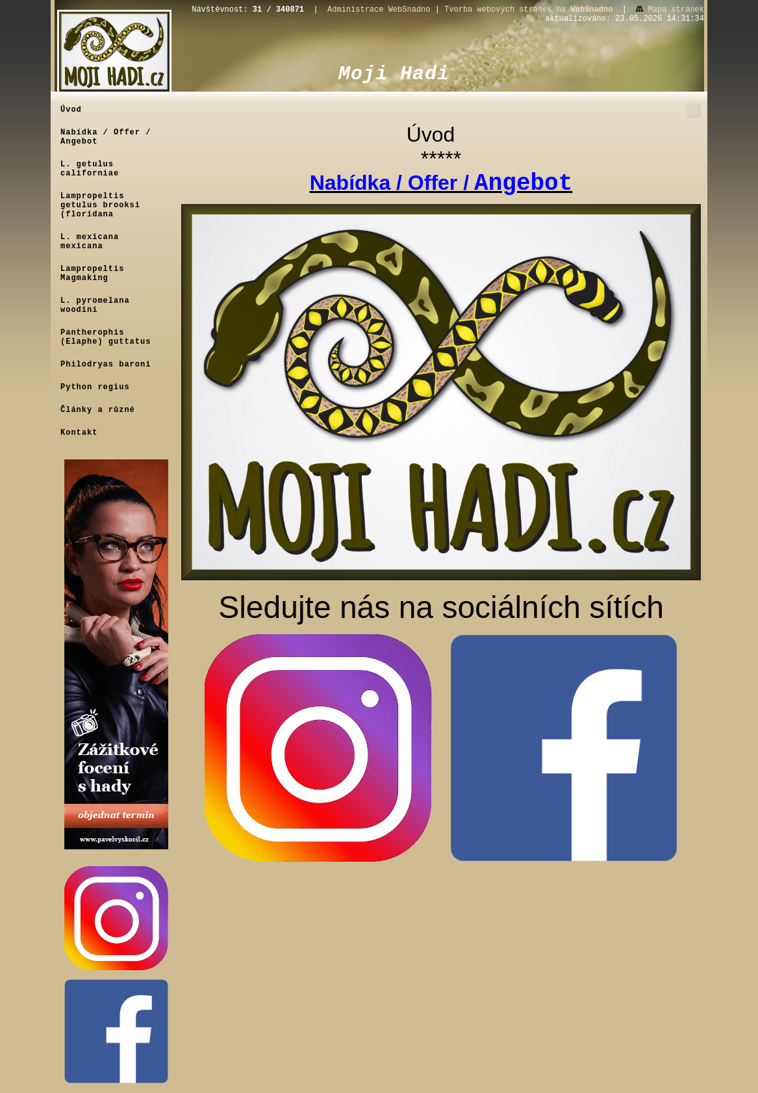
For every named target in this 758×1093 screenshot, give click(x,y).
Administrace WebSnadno (378, 9)
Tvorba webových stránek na (528, 9)
